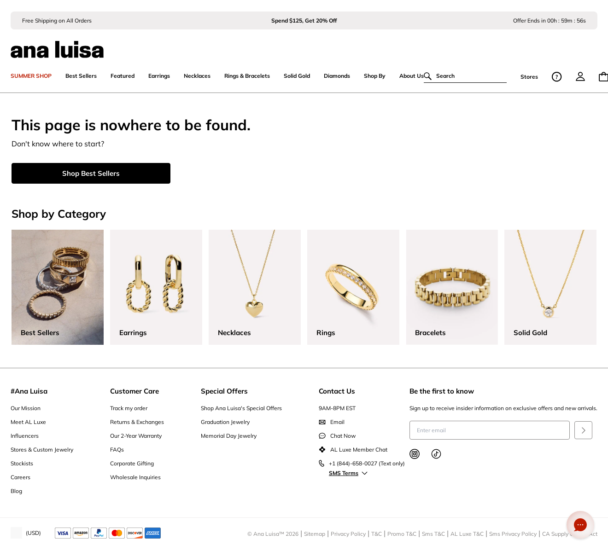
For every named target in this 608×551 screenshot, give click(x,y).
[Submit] (583, 430)
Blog (16, 490)
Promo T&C (401, 533)
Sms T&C (433, 533)
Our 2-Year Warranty (136, 435)
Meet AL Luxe (28, 421)
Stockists (22, 463)
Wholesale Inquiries (135, 477)
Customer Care (134, 391)
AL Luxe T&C (467, 533)
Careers (20, 477)
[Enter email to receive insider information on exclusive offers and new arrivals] (489, 430)
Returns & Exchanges (137, 421)
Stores (529, 76)
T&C (376, 533)
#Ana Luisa (29, 391)
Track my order (128, 408)
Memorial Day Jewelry (229, 435)
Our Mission (26, 408)
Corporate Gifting (132, 463)
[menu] (580, 76)
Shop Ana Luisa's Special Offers (241, 408)
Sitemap (314, 533)
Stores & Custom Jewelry (42, 449)
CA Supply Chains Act (569, 533)
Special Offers (224, 391)
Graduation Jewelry (225, 421)
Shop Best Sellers (91, 173)
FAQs (117, 449)
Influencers (25, 435)
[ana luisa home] (304, 43)
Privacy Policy (348, 533)
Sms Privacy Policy (513, 533)
